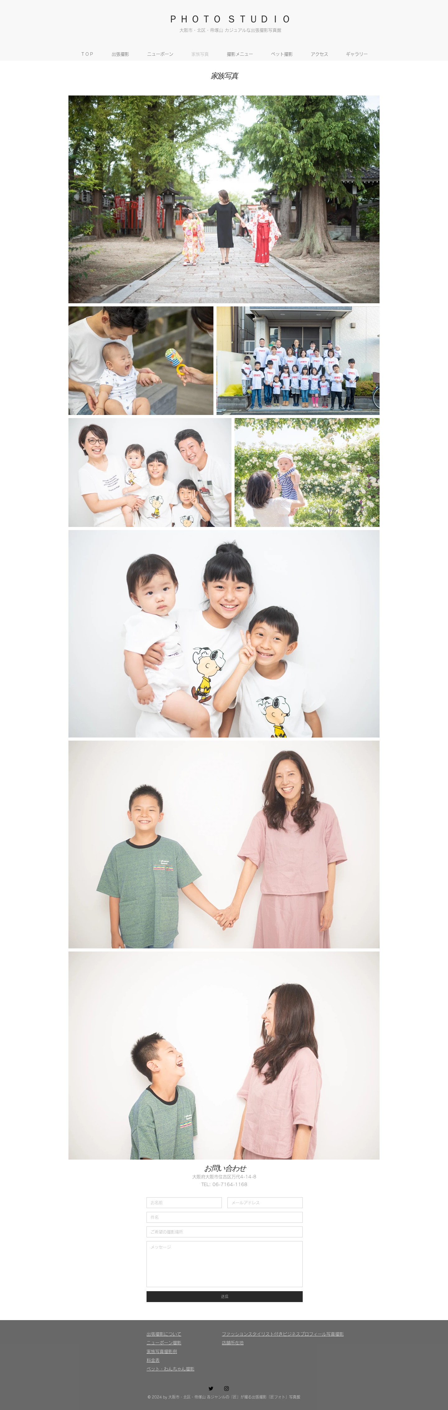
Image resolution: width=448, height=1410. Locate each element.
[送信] (225, 1296)
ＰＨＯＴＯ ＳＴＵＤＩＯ (230, 18)
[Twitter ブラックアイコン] (211, 1388)
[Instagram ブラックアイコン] (226, 1388)
